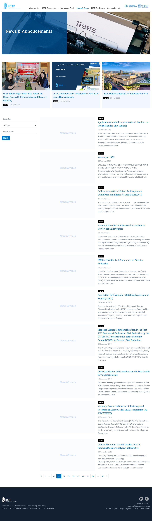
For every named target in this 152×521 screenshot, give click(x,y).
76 (54, 476)
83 (88, 476)
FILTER (5, 138)
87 (103, 476)
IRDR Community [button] (49, 8)
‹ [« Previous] (41, 476)
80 (73, 476)
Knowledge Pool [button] (67, 8)
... (49, 476)
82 (83, 476)
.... (98, 476)
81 (78, 476)
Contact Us (111, 8)
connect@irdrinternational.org (139, 506)
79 (69, 476)
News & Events (83, 8)
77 (59, 476)
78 (64, 476)
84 (93, 476)
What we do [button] (34, 8)
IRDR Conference (98, 8)
